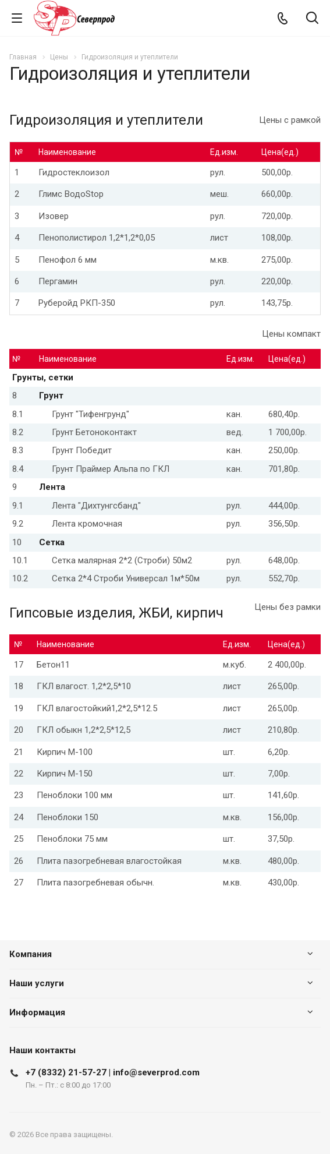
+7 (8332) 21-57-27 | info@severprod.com (113, 1072)
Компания (30, 954)
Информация (37, 1012)
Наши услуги (36, 983)
